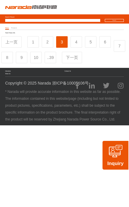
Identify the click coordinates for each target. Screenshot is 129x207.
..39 (50, 57)
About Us (7, 73)
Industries (8, 71)
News (7, 28)
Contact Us (67, 71)
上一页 (11, 42)
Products (14, 28)
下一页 (72, 57)
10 (36, 57)
